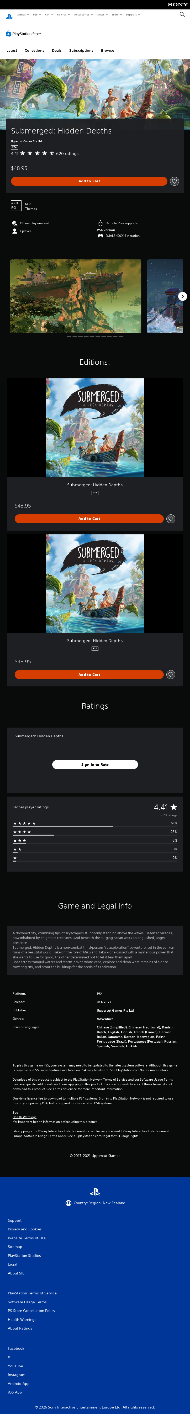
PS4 (47, 14)
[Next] (182, 291)
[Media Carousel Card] (75, 291)
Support (131, 14)
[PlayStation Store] (24, 28)
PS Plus (62, 14)
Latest (12, 45)
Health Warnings (24, 1112)
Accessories (81, 14)
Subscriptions (81, 45)
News (100, 14)
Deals (57, 45)
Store (115, 14)
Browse (107, 45)
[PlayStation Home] (9, 14)
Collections (34, 45)
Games (21, 14)
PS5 (35, 14)
